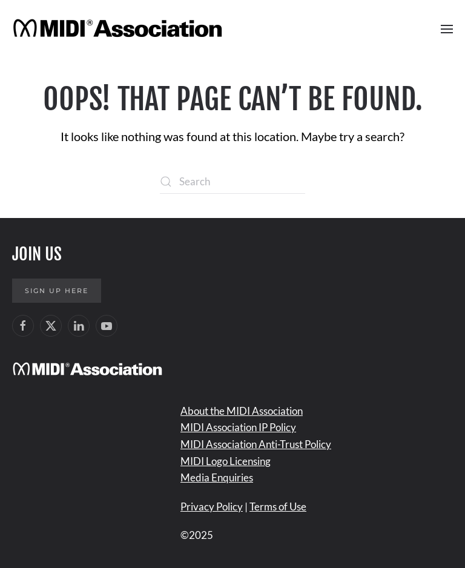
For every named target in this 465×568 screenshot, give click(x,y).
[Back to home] (119, 29)
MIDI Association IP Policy (238, 427)
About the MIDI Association (241, 411)
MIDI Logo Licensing (225, 461)
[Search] (232, 182)
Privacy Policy (211, 506)
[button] (447, 29)
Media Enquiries (216, 477)
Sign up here (56, 290)
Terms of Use (277, 506)
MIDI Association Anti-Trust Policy (255, 444)
